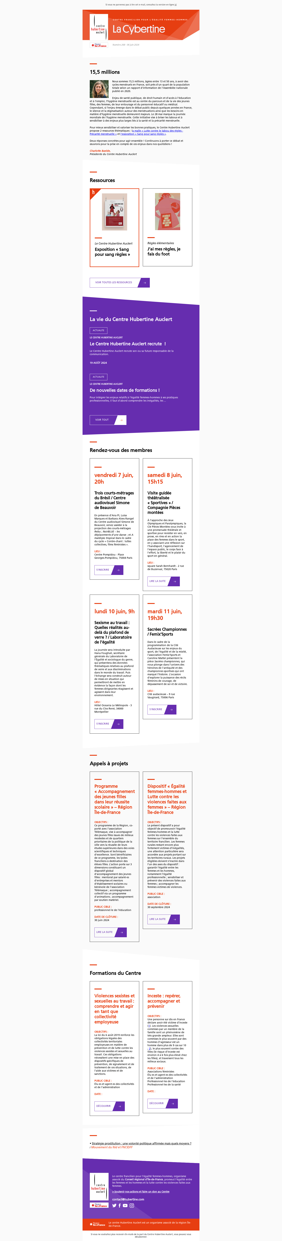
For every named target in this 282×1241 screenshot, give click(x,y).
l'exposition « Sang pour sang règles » (143, 134)
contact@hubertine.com (128, 1199)
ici (176, 5)
